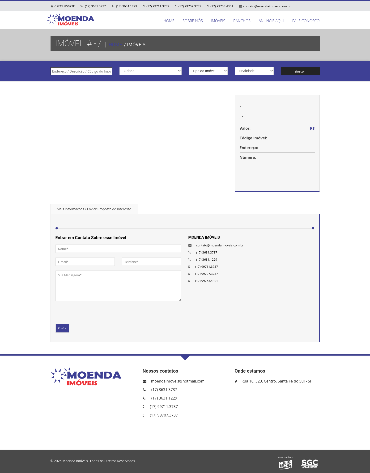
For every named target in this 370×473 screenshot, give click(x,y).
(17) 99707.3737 (189, 6)
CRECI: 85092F (65, 6)
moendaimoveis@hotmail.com (178, 381)
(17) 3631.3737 (95, 6)
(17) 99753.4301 (221, 6)
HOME (168, 20)
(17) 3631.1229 (126, 6)
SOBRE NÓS (193, 20)
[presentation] (91, 312)
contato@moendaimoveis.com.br (267, 6)
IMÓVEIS (218, 20)
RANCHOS (242, 20)
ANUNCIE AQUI (271, 20)
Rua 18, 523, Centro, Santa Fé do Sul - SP (277, 381)
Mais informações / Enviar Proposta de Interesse (94, 209)
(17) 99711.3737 (157, 6)
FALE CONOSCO (306, 20)
